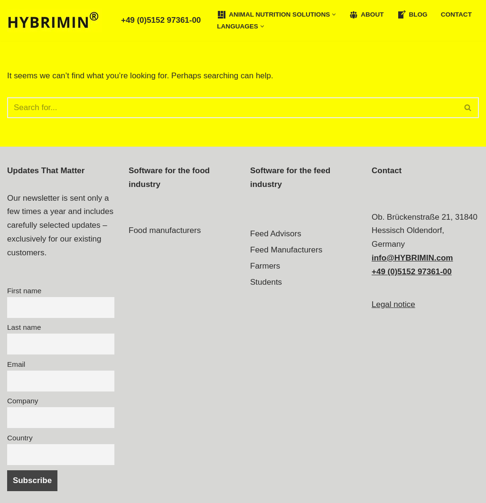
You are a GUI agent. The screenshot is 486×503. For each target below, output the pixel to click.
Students (266, 282)
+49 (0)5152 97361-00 (161, 20)
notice (404, 304)
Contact (456, 14)
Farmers (265, 265)
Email (16, 364)
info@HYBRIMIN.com (412, 257)
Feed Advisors (275, 233)
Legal (382, 304)
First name (24, 291)
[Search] (232, 107)
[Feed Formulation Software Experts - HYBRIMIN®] (57, 20)
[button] (334, 14)
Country (20, 438)
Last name (24, 328)
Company (22, 401)
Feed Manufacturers (286, 249)
